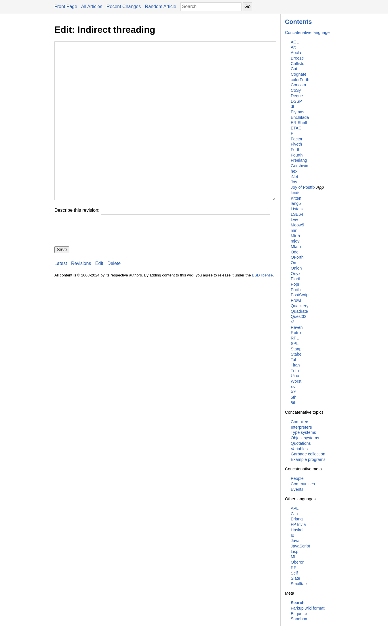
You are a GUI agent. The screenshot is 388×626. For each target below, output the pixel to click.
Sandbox (299, 619)
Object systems (305, 438)
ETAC (296, 128)
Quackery (300, 306)
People (297, 478)
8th (293, 402)
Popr (295, 284)
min (294, 230)
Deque (297, 95)
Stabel (297, 354)
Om (294, 262)
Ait (293, 47)
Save (62, 284)
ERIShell (299, 122)
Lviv (294, 219)
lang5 (296, 203)
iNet (294, 176)
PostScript (300, 295)
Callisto (297, 63)
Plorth (296, 278)
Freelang (299, 160)
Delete (114, 297)
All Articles (91, 6)
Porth (295, 289)
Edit (99, 297)
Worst (296, 381)
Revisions (81, 297)
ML (293, 556)
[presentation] (98, 265)
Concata (298, 85)
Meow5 (297, 225)
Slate (295, 578)
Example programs (308, 459)
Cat (294, 68)
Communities (303, 484)
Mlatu (296, 246)
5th (293, 397)
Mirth (295, 236)
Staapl (297, 349)
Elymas (297, 112)
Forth (295, 149)
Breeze (297, 58)
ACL (295, 42)
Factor (297, 139)
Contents (298, 21)
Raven (297, 327)
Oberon (298, 562)
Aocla (296, 52)
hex (294, 171)
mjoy (295, 241)
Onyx (295, 273)
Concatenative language (307, 32)
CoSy (296, 90)
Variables (299, 448)
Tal (293, 359)
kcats (295, 192)
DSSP (296, 101)
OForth (297, 257)
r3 (292, 322)
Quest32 (298, 316)
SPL (294, 343)
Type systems (303, 432)
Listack (297, 209)
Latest (60, 297)
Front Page (65, 6)
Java (295, 540)
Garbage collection (308, 454)
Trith (295, 370)
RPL (295, 338)
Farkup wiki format (308, 608)
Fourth (297, 155)
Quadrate (299, 311)
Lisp (294, 551)
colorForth (300, 79)
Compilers (300, 421)
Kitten (296, 198)
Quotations (301, 443)
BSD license (262, 310)
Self (294, 573)
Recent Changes (123, 6)
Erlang (297, 519)
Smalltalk (299, 583)
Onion (296, 268)
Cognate (298, 74)
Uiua (295, 375)
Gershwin (299, 165)
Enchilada (300, 117)
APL (294, 508)
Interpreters (301, 427)
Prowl (296, 300)
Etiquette (299, 613)
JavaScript (300, 546)
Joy (294, 182)
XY (293, 392)
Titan (295, 365)
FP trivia (298, 524)
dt (292, 106)
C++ (294, 514)
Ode (294, 252)
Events (297, 489)
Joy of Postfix (303, 187)
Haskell (297, 530)
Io (292, 535)
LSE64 (297, 214)
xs (293, 386)
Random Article (160, 6)
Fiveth (296, 144)
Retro (296, 332)
